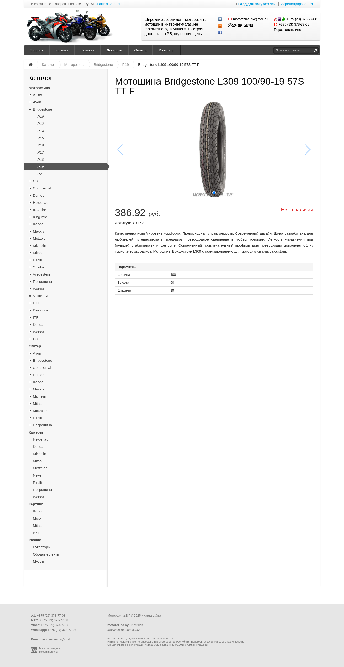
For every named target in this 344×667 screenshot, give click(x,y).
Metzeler (40, 238)
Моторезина (39, 88)
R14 (40, 131)
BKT (36, 303)
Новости (88, 50)
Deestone (40, 310)
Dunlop (38, 195)
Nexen (38, 475)
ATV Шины (38, 296)
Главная (36, 50)
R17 (40, 152)
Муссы (38, 561)
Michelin (39, 246)
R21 (40, 174)
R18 (40, 159)
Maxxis (38, 231)
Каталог (62, 50)
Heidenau (40, 202)
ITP (35, 317)
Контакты (166, 50)
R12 (40, 124)
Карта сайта (152, 615)
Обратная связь (240, 24)
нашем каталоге (110, 4)
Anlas (37, 95)
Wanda (38, 289)
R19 (40, 167)
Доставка (114, 50)
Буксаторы (41, 547)
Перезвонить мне (287, 30)
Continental (42, 188)
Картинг (36, 504)
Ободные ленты (46, 554)
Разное (35, 540)
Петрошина (42, 281)
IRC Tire (39, 210)
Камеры (36, 432)
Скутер (35, 346)
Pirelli (37, 260)
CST (36, 181)
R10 (40, 116)
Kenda (38, 224)
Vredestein (41, 274)
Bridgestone (42, 109)
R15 (40, 138)
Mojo (37, 518)
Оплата (140, 50)
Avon (37, 102)
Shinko (38, 267)
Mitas (37, 253)
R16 (40, 145)
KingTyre (40, 217)
